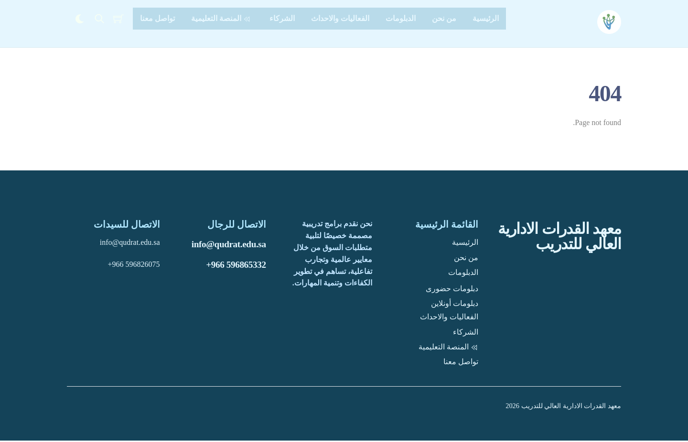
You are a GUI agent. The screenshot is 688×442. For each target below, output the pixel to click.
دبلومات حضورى (452, 290)
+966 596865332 (236, 266)
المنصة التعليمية (222, 18)
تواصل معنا (157, 18)
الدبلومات (401, 18)
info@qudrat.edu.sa (229, 246)
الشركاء (282, 18)
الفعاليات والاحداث (340, 18)
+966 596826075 (134, 266)
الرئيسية (486, 18)
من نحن (444, 18)
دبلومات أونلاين (454, 305)
